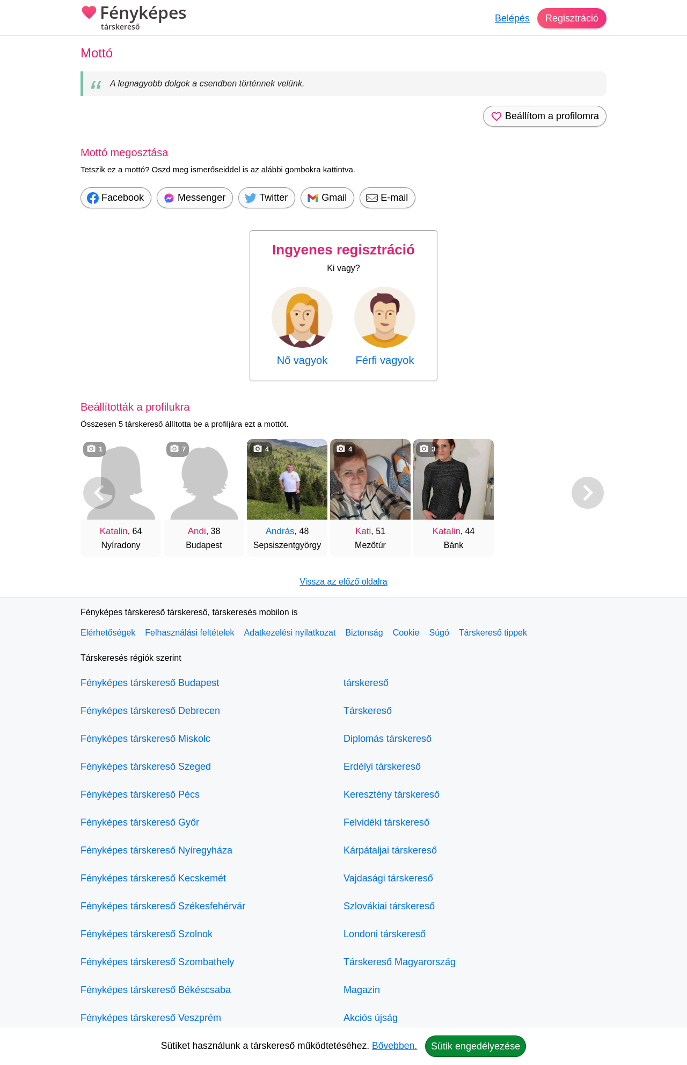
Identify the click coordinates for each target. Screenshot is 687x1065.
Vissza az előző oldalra (343, 581)
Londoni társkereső (385, 934)
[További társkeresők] (588, 493)
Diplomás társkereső (388, 738)
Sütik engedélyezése (475, 1046)
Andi (197, 531)
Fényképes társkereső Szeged (146, 766)
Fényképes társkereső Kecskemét (153, 878)
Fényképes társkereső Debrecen (150, 710)
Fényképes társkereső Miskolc (145, 738)
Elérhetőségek (108, 632)
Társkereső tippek (493, 632)
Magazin (362, 989)
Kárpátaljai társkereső (390, 850)
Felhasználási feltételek (189, 632)
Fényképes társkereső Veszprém (151, 1017)
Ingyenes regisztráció (343, 250)
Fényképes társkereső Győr (140, 822)
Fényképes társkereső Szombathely (157, 962)
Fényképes (134, 19)
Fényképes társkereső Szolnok (147, 934)
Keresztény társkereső (392, 794)
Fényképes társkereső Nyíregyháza (156, 850)
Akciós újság (371, 1017)
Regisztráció (571, 18)
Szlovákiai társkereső (389, 906)
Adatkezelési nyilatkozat (290, 632)
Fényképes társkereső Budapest (150, 682)
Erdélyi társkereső (382, 766)
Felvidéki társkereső (386, 822)
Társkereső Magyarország (400, 962)
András (280, 531)
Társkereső (368, 710)
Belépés (512, 18)
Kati (363, 531)
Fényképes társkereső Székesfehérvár (163, 906)
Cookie (406, 632)
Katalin (114, 531)
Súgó (439, 632)
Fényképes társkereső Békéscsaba (156, 989)
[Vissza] (99, 493)
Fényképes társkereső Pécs (140, 794)
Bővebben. (394, 1045)
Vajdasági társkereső (388, 878)
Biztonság (364, 632)
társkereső (366, 682)
